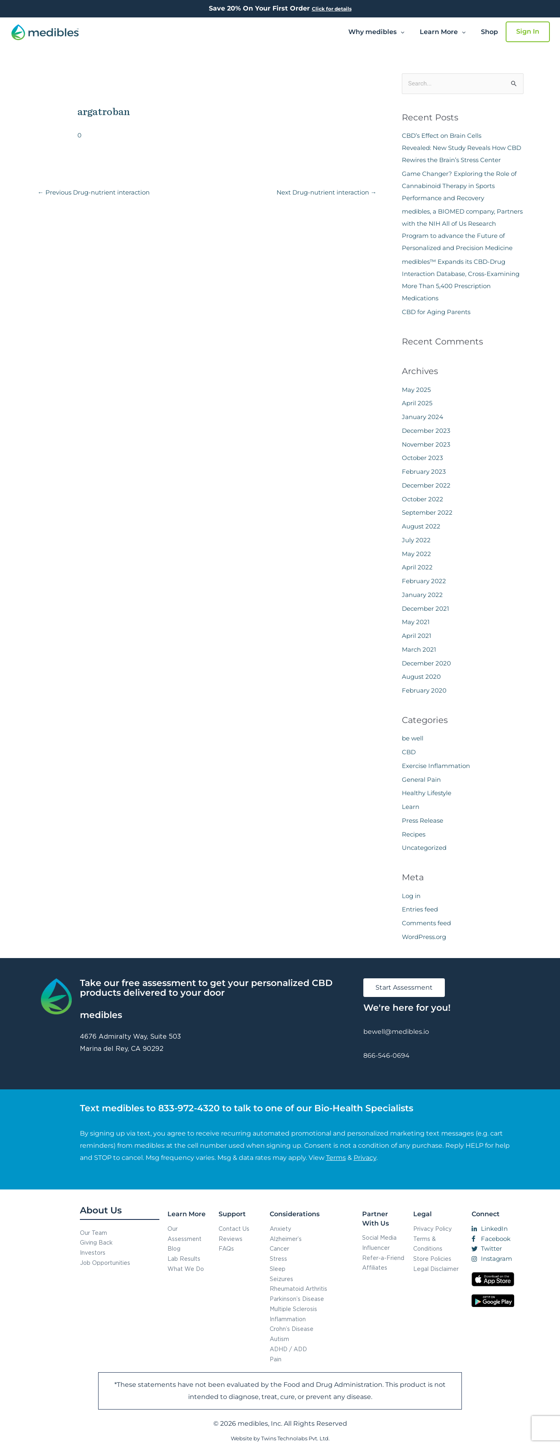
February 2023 (424, 471)
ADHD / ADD (288, 1349)
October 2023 (422, 458)
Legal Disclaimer (436, 1269)
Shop (489, 32)
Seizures (281, 1279)
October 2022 (422, 499)
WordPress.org (424, 937)
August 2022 (421, 526)
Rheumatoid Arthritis (298, 1289)
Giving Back (96, 1242)
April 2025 (417, 403)
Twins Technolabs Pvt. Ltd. (295, 1438)
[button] (376, 32)
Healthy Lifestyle (426, 793)
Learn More (443, 32)
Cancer (279, 1248)
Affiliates (374, 1267)
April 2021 (416, 636)
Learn (410, 807)
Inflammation (288, 1319)
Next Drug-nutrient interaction (327, 192)
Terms (336, 1158)
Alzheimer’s (286, 1239)
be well (412, 738)
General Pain (421, 779)
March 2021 (419, 649)
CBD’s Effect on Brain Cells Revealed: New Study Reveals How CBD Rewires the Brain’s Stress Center (461, 148)
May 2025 (416, 390)
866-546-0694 (386, 1055)
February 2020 (424, 690)
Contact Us (234, 1229)
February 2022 (424, 581)
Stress (278, 1259)
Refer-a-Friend (383, 1258)
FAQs (226, 1248)
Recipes (413, 834)
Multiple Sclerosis (293, 1309)
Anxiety (280, 1229)
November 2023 (426, 444)
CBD (409, 752)
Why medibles (376, 32)
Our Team (93, 1233)
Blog (173, 1248)
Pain (275, 1359)
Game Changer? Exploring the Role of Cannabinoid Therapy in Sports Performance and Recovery (459, 186)
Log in (411, 896)
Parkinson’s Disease (297, 1299)
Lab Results (183, 1259)
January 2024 (422, 417)
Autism (279, 1339)
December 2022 (426, 485)
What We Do (185, 1269)
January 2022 (422, 595)
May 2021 (415, 622)
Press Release (422, 820)
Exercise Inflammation (436, 766)
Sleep (277, 1269)
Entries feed (420, 909)
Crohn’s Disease (291, 1329)
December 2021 (425, 608)
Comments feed (426, 923)
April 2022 (417, 567)
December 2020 (426, 663)
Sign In (527, 31)
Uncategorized (424, 847)
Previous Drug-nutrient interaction (94, 192)
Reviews (230, 1239)
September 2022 (427, 512)
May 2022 (416, 554)
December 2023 (426, 430)
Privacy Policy (432, 1229)
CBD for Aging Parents (436, 312)
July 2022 (416, 540)
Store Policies (432, 1259)
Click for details (332, 9)
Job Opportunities (105, 1263)
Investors (92, 1252)
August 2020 (421, 676)
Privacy (365, 1158)
